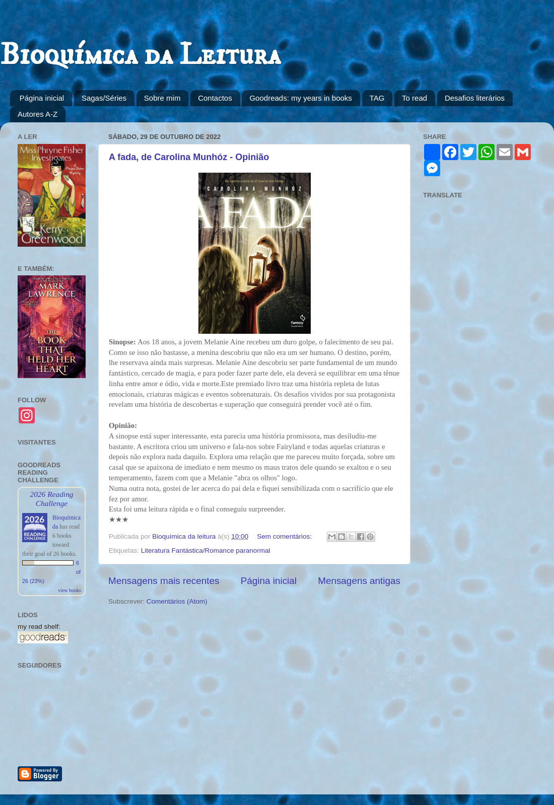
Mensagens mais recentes (164, 580)
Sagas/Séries (104, 98)
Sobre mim (162, 98)
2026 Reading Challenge (51, 498)
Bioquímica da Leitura (140, 55)
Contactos (215, 98)
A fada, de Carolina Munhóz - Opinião (189, 157)
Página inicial (42, 98)
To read (414, 98)
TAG (377, 98)
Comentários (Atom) (177, 601)
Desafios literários (475, 98)
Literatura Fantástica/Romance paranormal (205, 550)
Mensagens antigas (359, 580)
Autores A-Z (37, 114)
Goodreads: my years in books (300, 98)
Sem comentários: (285, 536)
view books (69, 590)
